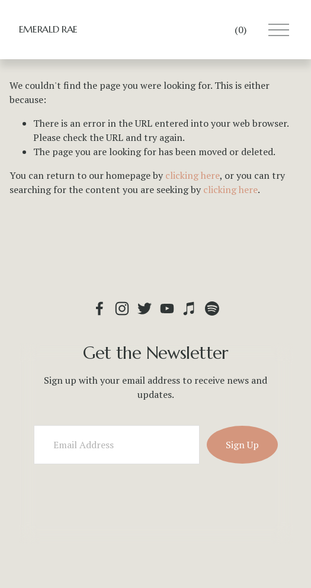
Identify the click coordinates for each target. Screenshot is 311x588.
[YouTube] (167, 308)
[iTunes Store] (189, 308)
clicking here (192, 175)
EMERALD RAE (48, 29)
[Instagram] (122, 308)
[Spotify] (212, 308)
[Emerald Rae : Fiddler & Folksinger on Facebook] (99, 308)
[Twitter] (144, 308)
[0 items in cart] (240, 30)
